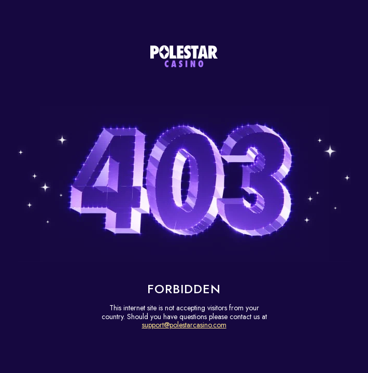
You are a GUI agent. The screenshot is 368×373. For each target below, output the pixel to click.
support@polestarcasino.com (184, 325)
